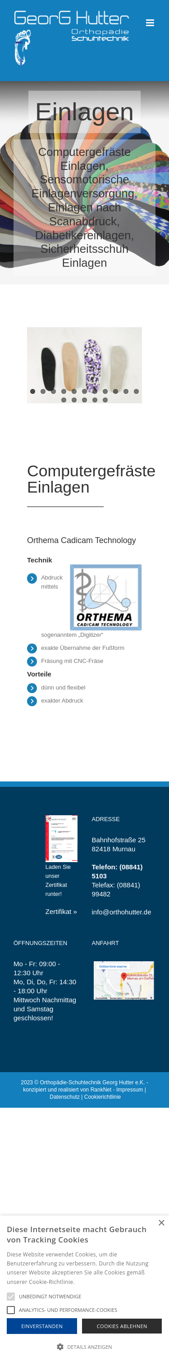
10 (125, 391)
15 (94, 399)
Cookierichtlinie (102, 1097)
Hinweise (87, 1282)
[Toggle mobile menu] (150, 22)
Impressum (129, 1090)
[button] (84, 1346)
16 (105, 399)
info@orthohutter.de (121, 912)
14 (84, 399)
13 (74, 399)
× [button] (161, 1223)
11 (136, 391)
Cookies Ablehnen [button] (122, 1326)
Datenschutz (65, 1097)
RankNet (101, 1090)
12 (63, 399)
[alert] (84, 1288)
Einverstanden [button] (42, 1326)
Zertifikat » (61, 911)
